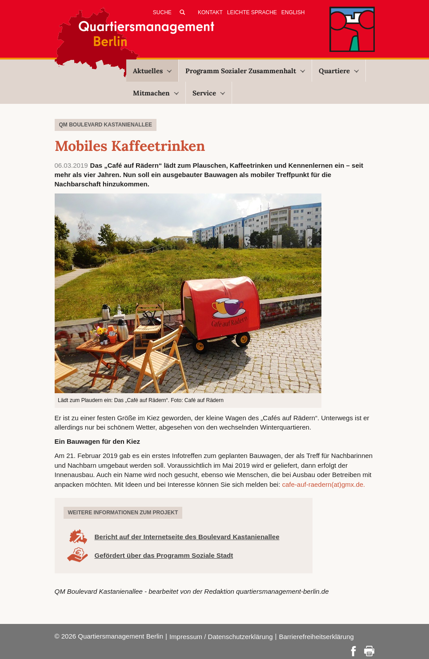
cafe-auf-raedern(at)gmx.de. (323, 484)
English (293, 12)
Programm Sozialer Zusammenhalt (245, 71)
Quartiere (339, 71)
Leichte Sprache (252, 12)
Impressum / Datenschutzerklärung (221, 636)
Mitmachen (156, 93)
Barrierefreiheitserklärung (316, 636)
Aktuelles (152, 71)
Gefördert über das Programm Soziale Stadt (164, 555)
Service (208, 93)
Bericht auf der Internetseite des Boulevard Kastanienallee (187, 537)
